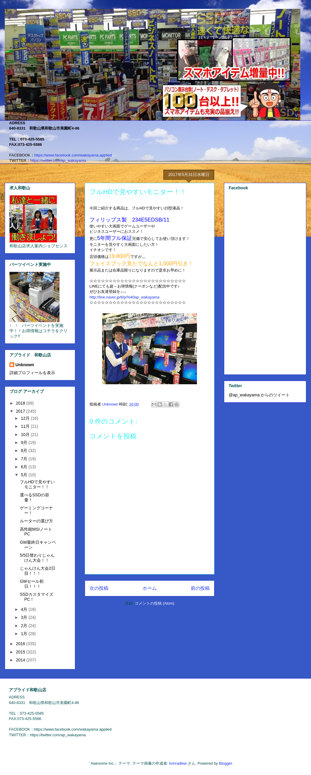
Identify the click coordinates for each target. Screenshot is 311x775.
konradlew (178, 763)
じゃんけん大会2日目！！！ (37, 571)
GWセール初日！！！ (32, 584)
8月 (24, 450)
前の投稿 (200, 588)
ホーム (149, 588)
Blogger (225, 763)
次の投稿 (98, 588)
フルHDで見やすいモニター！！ (37, 484)
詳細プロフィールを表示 (32, 372)
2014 (21, 660)
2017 (21, 411)
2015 (21, 652)
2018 (21, 403)
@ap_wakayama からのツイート (259, 395)
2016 (21, 643)
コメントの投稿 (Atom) (154, 603)
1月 (24, 633)
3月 (24, 617)
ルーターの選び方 (36, 521)
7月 (24, 458)
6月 (24, 466)
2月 (24, 625)
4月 (24, 609)
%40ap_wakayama (124, 297)
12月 (26, 418)
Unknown (24, 364)
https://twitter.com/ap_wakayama (58, 160)
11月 (26, 426)
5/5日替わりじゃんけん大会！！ (37, 558)
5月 (24, 474)
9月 (24, 442)
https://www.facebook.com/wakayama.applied (73, 155)
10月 (26, 434)
